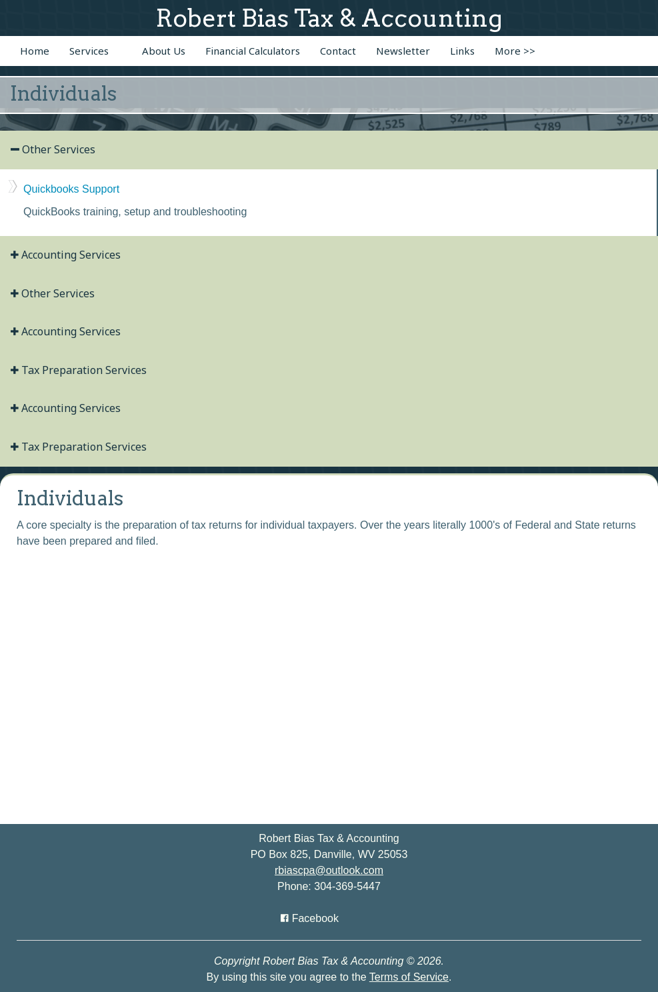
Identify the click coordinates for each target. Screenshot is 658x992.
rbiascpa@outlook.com (329, 870)
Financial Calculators (252, 50)
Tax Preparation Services (79, 370)
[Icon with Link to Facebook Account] (310, 918)
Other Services (53, 149)
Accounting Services (66, 254)
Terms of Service (409, 977)
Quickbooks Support (71, 189)
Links (462, 50)
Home (34, 50)
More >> (515, 50)
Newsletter (403, 50)
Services (89, 50)
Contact (338, 50)
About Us (163, 50)
